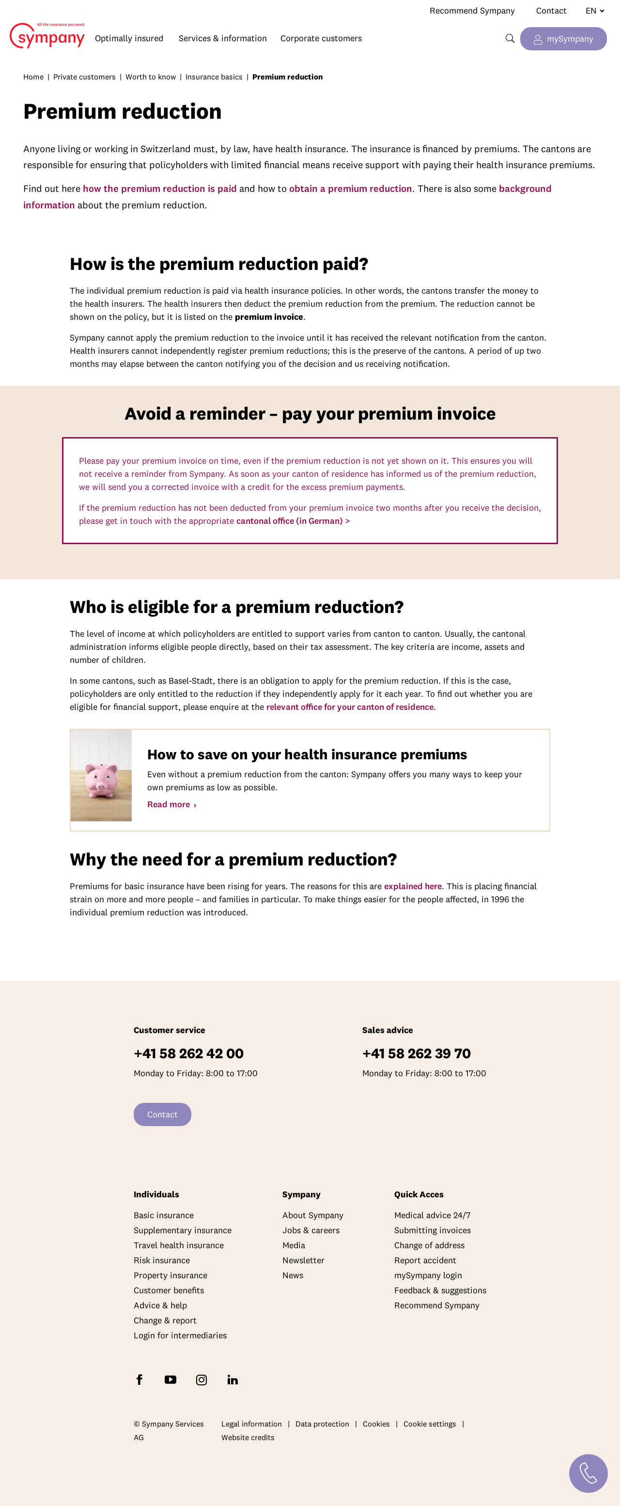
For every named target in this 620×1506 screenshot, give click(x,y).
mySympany (570, 38)
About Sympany (312, 1215)
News (292, 1275)
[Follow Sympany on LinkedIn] (234, 1379)
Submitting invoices (432, 1230)
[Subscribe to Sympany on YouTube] (172, 1379)
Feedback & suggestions (440, 1290)
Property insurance (170, 1275)
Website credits (248, 1437)
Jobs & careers (311, 1230)
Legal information (251, 1423)
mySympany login (428, 1275)
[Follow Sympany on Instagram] (203, 1379)
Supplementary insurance (183, 1230)
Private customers (84, 76)
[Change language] (591, 10)
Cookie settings (429, 1423)
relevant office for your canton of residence (350, 706)
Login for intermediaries (180, 1335)
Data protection (322, 1423)
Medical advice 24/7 (432, 1215)
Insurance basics (214, 76)
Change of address (429, 1245)
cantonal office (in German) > (293, 520)
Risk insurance (162, 1260)
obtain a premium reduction (350, 188)
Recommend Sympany (472, 10)
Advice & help (160, 1305)
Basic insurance (164, 1215)
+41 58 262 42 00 (189, 1053)
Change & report (165, 1320)
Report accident (425, 1260)
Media (293, 1245)
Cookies (376, 1423)
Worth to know (150, 76)
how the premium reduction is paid (160, 188)
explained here (413, 886)
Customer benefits (169, 1290)
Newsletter (303, 1260)
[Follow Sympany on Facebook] (141, 1379)
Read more (169, 804)
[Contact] (588, 1473)
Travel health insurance (179, 1245)
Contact (551, 10)
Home (42, 28)
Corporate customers (321, 38)
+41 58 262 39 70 (416, 1053)
